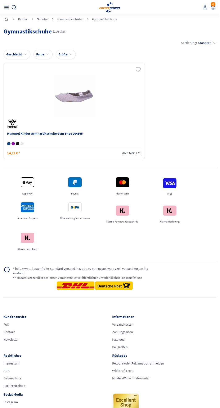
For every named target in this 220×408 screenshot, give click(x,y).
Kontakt (9, 308)
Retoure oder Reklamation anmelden (184, 302)
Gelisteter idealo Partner (144, 396)
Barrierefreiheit (123, 323)
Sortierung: (198, 43)
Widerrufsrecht (176, 312)
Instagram (11, 340)
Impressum (120, 300)
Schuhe (42, 19)
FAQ (7, 300)
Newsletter (11, 315)
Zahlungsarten (68, 308)
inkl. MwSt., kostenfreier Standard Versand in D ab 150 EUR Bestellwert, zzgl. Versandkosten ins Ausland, (68, 250)
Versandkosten (68, 300)
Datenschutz (121, 315)
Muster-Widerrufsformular (184, 320)
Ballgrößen (66, 323)
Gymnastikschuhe (69, 19)
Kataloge (64, 315)
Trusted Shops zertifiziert (89, 396)
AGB (115, 308)
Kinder (22, 19)
